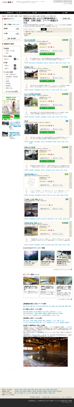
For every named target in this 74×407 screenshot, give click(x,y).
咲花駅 (53, 89)
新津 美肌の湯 (48, 170)
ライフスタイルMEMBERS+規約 (60, 400)
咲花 (47, 306)
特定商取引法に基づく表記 (43, 400)
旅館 (27, 311)
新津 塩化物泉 (31, 116)
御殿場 (36, 392)
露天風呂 (31, 311)
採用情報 (70, 400)
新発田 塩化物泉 (32, 62)
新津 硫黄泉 (31, 89)
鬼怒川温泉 (59, 391)
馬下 (50, 306)
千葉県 (24, 389)
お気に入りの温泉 (58, 1)
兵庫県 (28, 389)
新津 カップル (48, 89)
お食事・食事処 (38, 313)
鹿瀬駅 (57, 62)
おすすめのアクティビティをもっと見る (62, 269)
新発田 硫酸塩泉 (39, 62)
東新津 (66, 306)
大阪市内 (40, 392)
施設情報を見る (45, 50)
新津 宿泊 (43, 89)
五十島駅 (65, 89)
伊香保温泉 (39, 391)
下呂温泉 (34, 391)
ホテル (39, 315)
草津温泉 (17, 391)
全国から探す (16, 24)
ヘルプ (63, 397)
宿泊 (24, 311)
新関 (63, 306)
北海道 (44, 389)
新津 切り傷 (44, 195)
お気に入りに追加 (58, 50)
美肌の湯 (35, 315)
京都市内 (45, 392)
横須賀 (21, 392)
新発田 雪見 (44, 218)
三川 (37, 306)
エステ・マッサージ (28, 315)
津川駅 (60, 62)
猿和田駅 (62, 195)
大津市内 (50, 392)
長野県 (48, 389)
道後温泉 (45, 391)
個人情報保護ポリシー (32, 400)
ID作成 (70, 3)
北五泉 (59, 306)
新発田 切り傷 (52, 62)
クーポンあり (40, 31)
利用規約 (51, 400)
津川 (34, 306)
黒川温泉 (50, 391)
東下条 (43, 306)
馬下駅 (61, 89)
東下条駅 (57, 89)
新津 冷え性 (49, 195)
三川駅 (68, 62)
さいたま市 (28, 392)
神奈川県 (17, 389)
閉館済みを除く (49, 31)
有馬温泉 (24, 391)
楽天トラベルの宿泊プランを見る (47, 53)
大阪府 (40, 389)
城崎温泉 (29, 391)
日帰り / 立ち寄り (10, 50)
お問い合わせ (69, 397)
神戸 (54, 392)
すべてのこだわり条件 (12, 91)
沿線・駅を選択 (12, 38)
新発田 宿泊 (46, 62)
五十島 (40, 306)
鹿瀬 (31, 306)
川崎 (18, 392)
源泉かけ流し (56, 313)
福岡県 (55, 389)
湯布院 (54, 391)
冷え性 (44, 311)
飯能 (33, 392)
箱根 (21, 391)
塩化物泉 (44, 315)
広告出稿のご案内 (46, 397)
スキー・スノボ (55, 322)
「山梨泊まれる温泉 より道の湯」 (39, 335)
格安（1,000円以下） (51, 311)
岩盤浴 (7, 81)
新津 (70, 306)
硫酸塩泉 (40, 311)
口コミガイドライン (56, 397)
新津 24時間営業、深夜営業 (51, 141)
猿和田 (53, 306)
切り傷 (35, 311)
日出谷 (27, 306)
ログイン (66, 3)
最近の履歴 (67, 1)
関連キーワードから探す (8, 394)
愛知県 (51, 389)
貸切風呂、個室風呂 (47, 313)
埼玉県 (21, 389)
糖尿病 (48, 315)
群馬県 (32, 389)
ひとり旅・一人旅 (55, 315)
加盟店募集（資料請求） (35, 397)
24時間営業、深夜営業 (12, 76)
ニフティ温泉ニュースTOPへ (64, 299)
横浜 (16, 392)
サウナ (44, 322)
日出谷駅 (64, 62)
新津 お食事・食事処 (50, 244)
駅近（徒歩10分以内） (28, 313)
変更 (18, 28)
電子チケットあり (30, 31)
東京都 (36, 389)
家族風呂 (8, 85)
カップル (59, 311)
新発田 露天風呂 (50, 218)
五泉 (57, 306)
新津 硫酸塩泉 (37, 89)
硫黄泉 (61, 313)
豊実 (24, 306)
